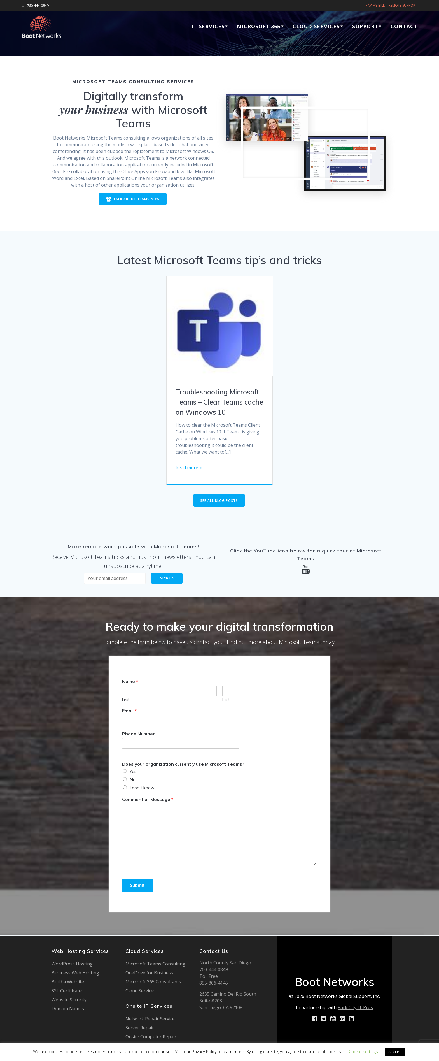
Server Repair (139, 1028)
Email (129, 711)
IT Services (208, 26)
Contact (404, 26)
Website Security (69, 1000)
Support (365, 26)
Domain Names (68, 1009)
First (125, 700)
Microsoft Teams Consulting (155, 964)
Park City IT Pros (355, 1007)
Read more (187, 468)
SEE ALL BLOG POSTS (219, 500)
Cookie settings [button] (363, 1051)
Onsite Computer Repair (150, 1037)
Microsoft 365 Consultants (153, 982)
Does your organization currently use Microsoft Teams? (183, 764)
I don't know (142, 788)
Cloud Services (316, 26)
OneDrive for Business (149, 973)
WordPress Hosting (72, 964)
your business (93, 109)
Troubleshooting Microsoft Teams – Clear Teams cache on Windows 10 (219, 402)
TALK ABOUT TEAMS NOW (133, 199)
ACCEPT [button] (394, 1051)
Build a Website (68, 982)
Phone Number (138, 734)
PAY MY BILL (375, 5)
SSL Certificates (68, 991)
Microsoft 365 (258, 26)
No (133, 780)
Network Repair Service (150, 1019)
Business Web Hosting (75, 973)
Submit (138, 886)
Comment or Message (147, 800)
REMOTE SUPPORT (403, 5)
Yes (133, 772)
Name (130, 682)
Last (226, 700)
